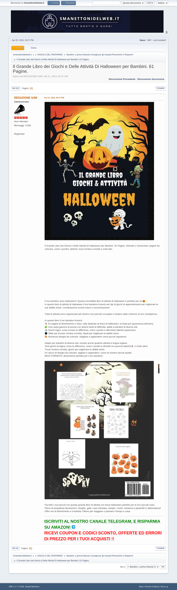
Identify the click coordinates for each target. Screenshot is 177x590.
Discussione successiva (150, 79)
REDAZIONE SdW (25, 97)
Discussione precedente (122, 79)
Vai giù (15, 88)
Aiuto (141, 587)
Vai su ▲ (164, 587)
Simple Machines (32, 587)
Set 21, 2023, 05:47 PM (54, 98)
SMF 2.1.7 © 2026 (16, 587)
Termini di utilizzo (152, 587)
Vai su (15, 548)
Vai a (122, 567)
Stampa (160, 88)
